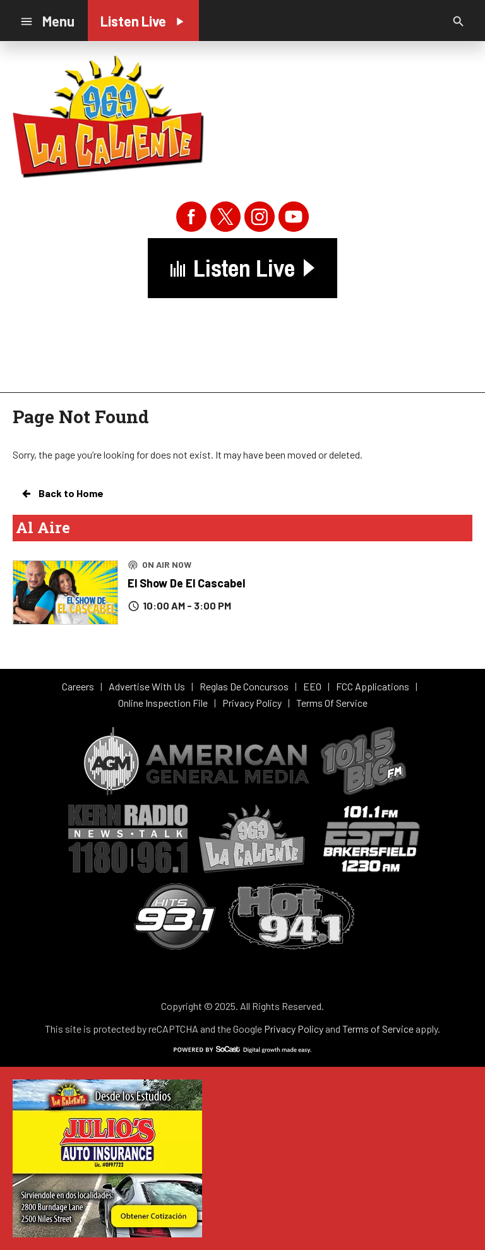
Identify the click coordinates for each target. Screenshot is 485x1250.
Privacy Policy (293, 1029)
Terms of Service (378, 1029)
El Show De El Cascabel (186, 583)
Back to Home (62, 493)
